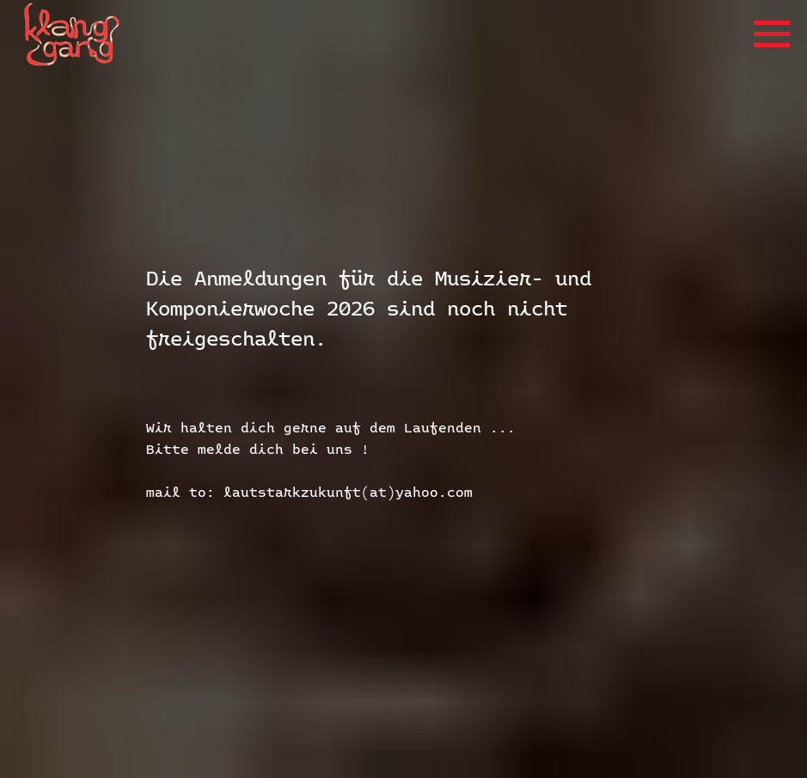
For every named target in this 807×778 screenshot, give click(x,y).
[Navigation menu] (772, 34)
